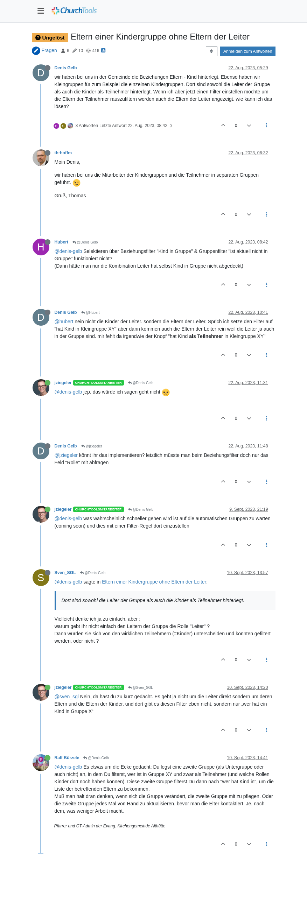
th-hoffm (63, 152)
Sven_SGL (65, 572)
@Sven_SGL (140, 688)
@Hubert (90, 313)
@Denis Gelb (85, 242)
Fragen (49, 50)
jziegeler (63, 382)
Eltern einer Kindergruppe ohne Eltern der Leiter (154, 582)
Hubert (61, 242)
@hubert (64, 321)
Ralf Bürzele (67, 757)
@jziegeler (91, 446)
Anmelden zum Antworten (247, 51)
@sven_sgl (67, 696)
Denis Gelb (66, 67)
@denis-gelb (68, 251)
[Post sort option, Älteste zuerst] (211, 51)
